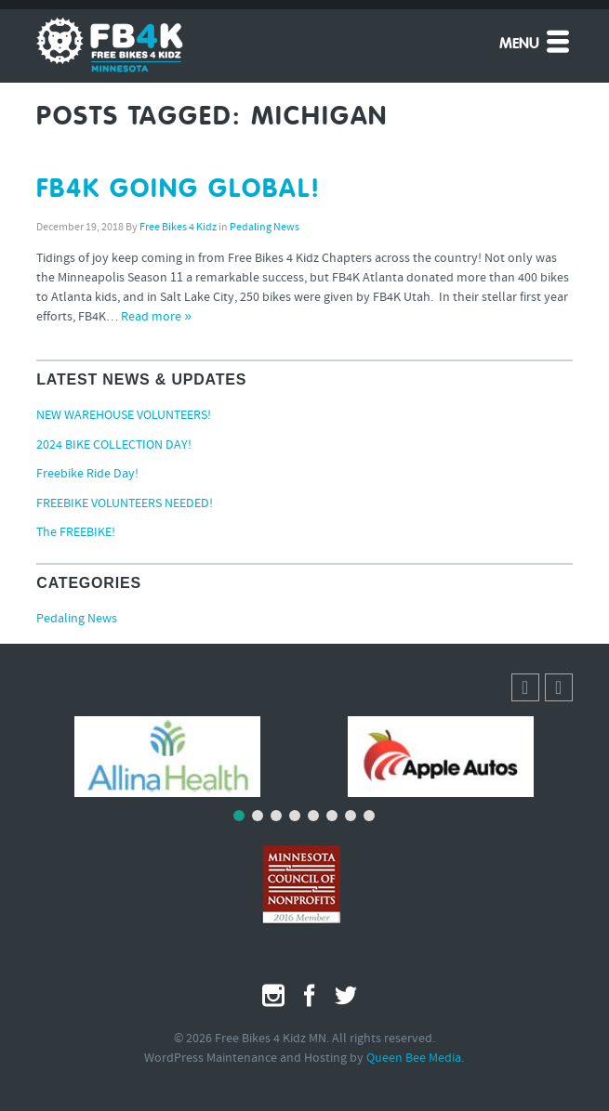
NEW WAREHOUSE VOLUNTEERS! (123, 416)
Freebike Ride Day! (87, 474)
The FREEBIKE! (75, 533)
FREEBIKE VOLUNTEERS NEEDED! (124, 504)
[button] (559, 687)
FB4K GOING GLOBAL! (178, 189)
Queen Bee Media (413, 1058)
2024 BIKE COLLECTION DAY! (114, 445)
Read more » (156, 317)
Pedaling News (264, 227)
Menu (536, 41)
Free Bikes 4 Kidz (178, 227)
